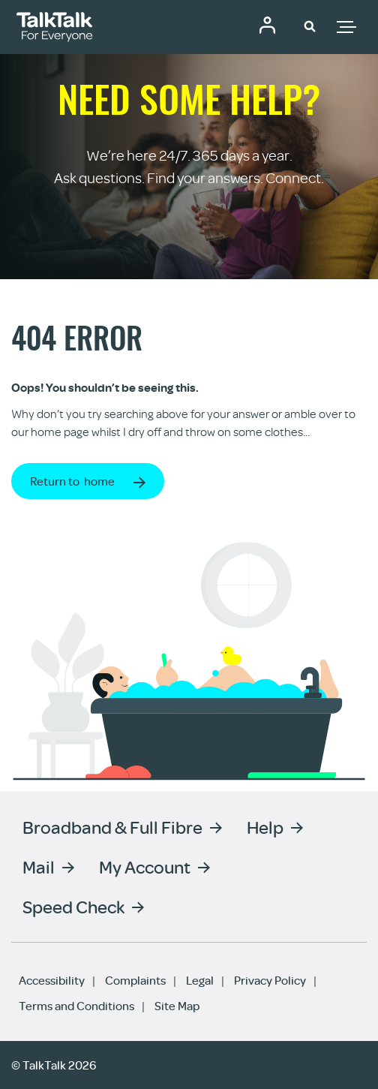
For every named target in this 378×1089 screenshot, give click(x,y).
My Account (144, 866)
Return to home (72, 481)
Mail (38, 866)
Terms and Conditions (76, 1005)
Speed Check (73, 906)
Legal (200, 980)
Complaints (135, 980)
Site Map (177, 1005)
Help (265, 826)
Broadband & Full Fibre (112, 826)
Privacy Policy (270, 980)
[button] (309, 25)
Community (267, 24)
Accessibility (52, 980)
